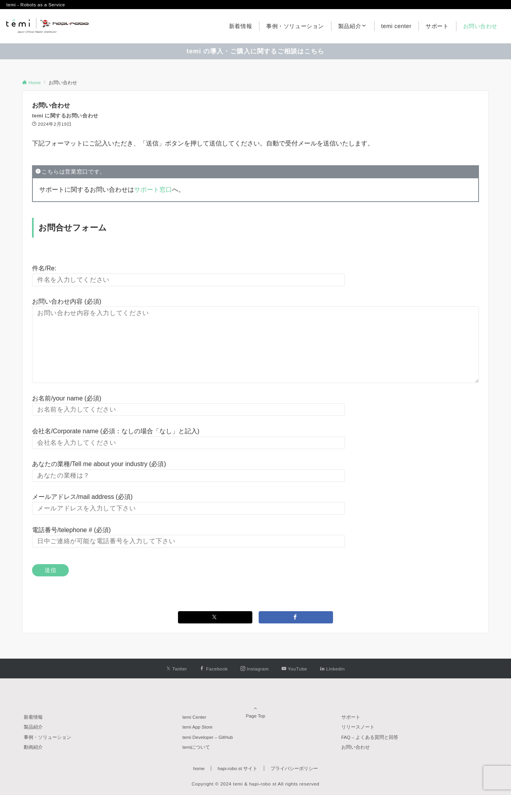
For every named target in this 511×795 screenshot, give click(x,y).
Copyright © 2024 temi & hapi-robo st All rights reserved (256, 783)
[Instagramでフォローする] (254, 668)
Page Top (255, 705)
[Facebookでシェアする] (296, 617)
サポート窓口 (153, 189)
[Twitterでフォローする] (176, 668)
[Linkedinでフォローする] (332, 668)
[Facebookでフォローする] (214, 668)
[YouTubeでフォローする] (294, 668)
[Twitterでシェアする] (215, 617)
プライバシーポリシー (294, 768)
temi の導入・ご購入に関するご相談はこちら (255, 51)
